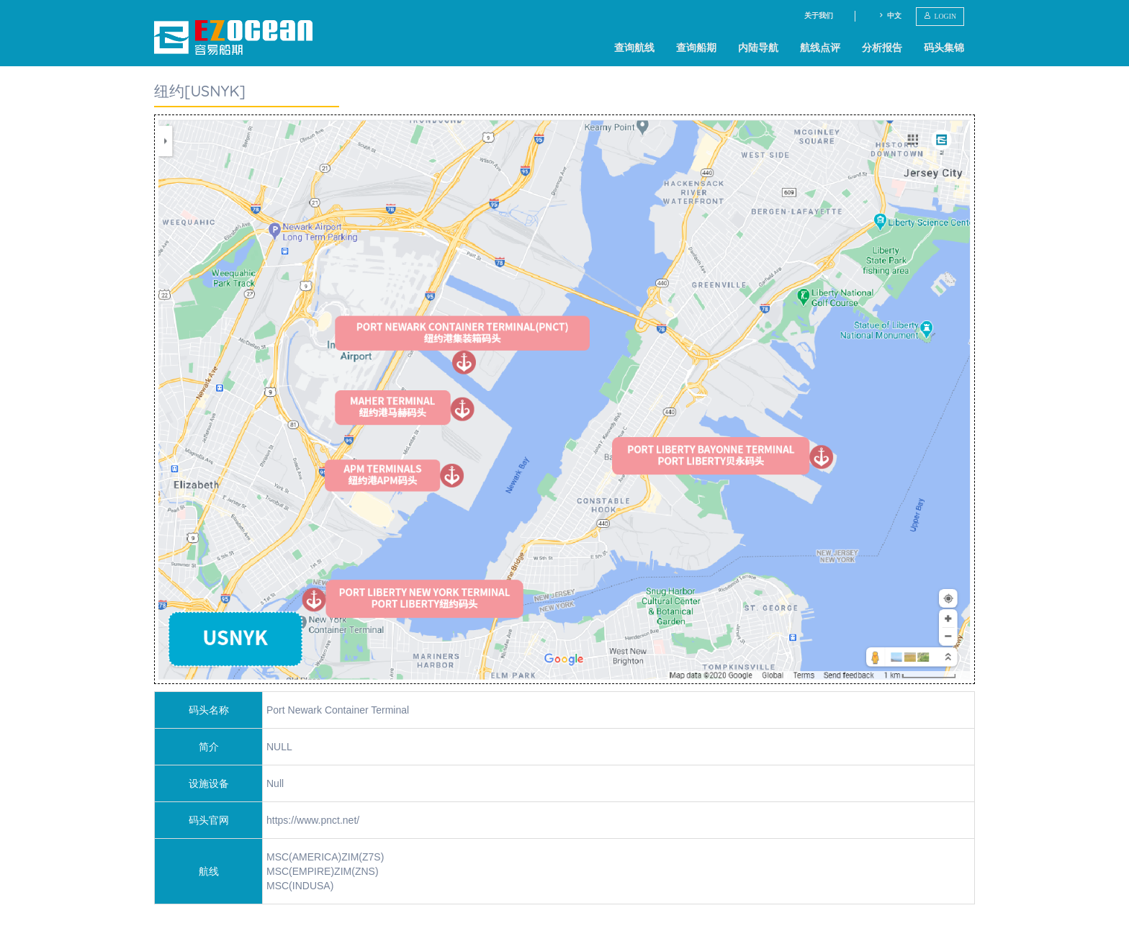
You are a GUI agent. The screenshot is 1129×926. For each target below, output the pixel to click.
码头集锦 (944, 47)
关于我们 (818, 15)
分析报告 (882, 47)
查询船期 (696, 47)
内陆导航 (758, 47)
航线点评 (820, 47)
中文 (889, 15)
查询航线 (634, 47)
